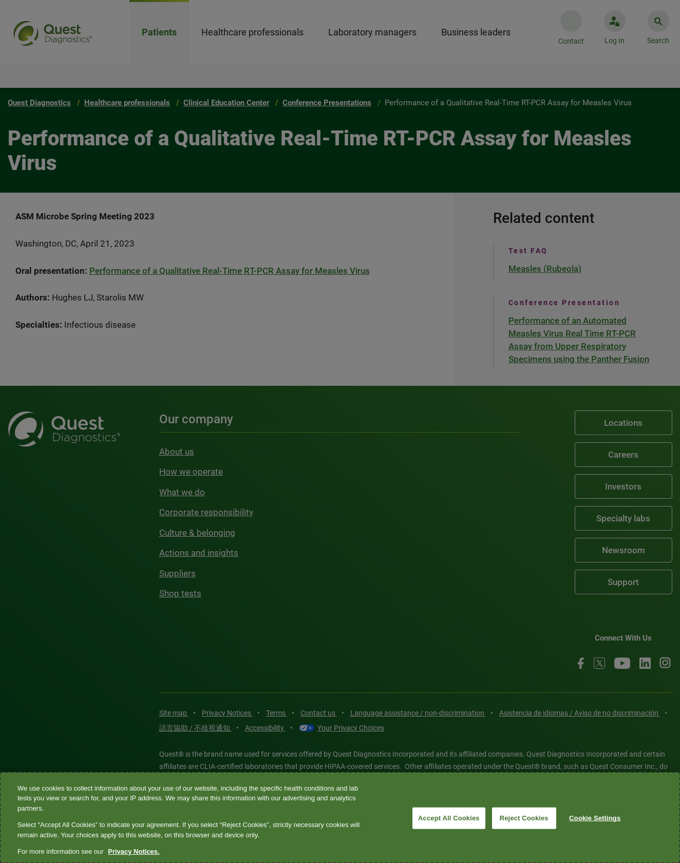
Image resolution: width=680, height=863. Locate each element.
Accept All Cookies (449, 818)
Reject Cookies (524, 818)
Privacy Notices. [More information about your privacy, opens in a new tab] (133, 851)
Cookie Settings (594, 818)
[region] (340, 817)
